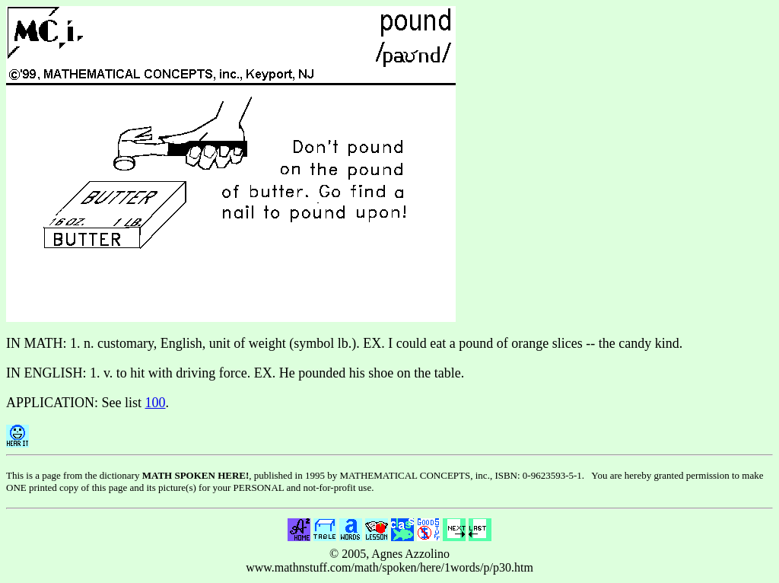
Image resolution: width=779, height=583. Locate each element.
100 (155, 402)
